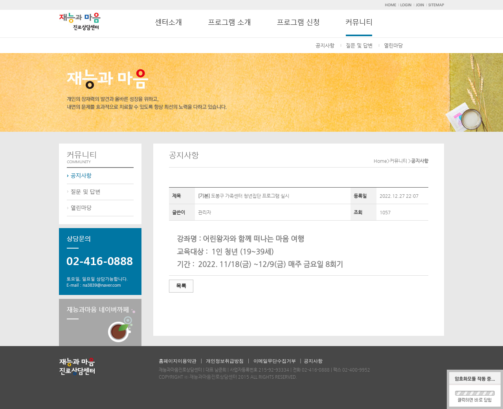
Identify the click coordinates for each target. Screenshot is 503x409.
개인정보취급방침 (225, 361)
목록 (181, 286)
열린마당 (393, 45)
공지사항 (325, 45)
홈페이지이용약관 (177, 361)
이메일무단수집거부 (274, 361)
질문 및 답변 (359, 45)
